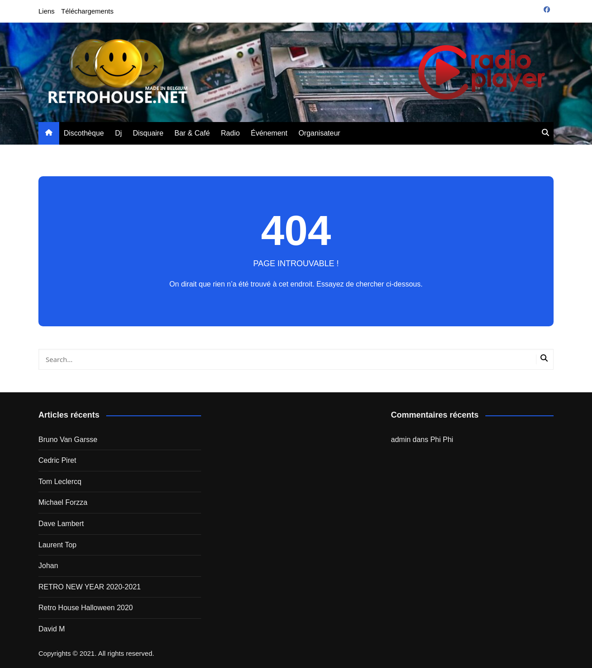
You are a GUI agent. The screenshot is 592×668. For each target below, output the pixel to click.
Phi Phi (441, 439)
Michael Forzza (62, 502)
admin (401, 439)
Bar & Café (192, 133)
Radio (230, 133)
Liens (46, 11)
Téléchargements (87, 11)
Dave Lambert (61, 523)
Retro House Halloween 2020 (85, 608)
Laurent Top (57, 545)
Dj (118, 133)
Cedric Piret (57, 460)
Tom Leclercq (59, 481)
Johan (48, 565)
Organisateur (319, 133)
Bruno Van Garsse (67, 439)
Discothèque (84, 133)
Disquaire (148, 133)
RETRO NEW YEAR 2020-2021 (89, 587)
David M (51, 629)
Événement (269, 133)
